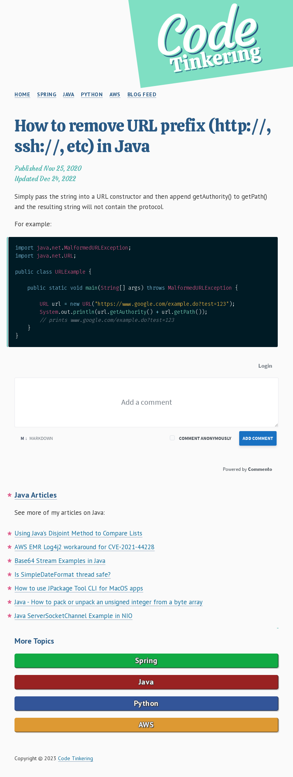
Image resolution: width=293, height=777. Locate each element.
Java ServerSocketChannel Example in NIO (73, 616)
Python (146, 703)
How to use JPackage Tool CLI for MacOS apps (78, 588)
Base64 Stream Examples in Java (59, 560)
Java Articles (35, 495)
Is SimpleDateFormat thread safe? (62, 574)
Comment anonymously (205, 438)
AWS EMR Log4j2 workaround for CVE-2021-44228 (84, 547)
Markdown (37, 438)
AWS (146, 725)
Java (146, 682)
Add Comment (258, 438)
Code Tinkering (75, 758)
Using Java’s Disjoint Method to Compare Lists (78, 533)
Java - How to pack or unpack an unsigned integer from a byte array (108, 602)
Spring (146, 660)
